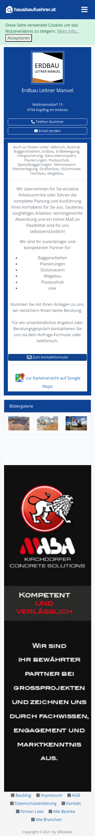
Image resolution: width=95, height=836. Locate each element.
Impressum (51, 795)
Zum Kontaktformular (47, 357)
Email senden (47, 130)
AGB (76, 795)
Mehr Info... (68, 31)
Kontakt (73, 803)
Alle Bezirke (64, 811)
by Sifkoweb (62, 831)
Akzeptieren (18, 38)
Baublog (23, 795)
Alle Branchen (49, 819)
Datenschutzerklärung (35, 803)
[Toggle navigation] (84, 9)
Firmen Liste (32, 811)
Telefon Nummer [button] (47, 121)
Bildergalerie (21, 406)
